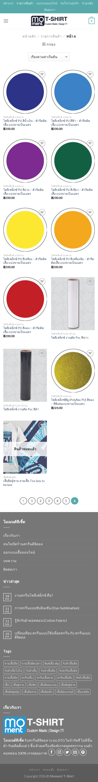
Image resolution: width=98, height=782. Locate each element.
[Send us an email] (75, 752)
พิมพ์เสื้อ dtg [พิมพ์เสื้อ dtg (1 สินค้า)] (52, 663)
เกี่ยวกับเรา (11, 535)
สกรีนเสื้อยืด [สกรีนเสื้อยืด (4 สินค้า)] (64, 677)
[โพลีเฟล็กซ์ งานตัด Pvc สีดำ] (25, 375)
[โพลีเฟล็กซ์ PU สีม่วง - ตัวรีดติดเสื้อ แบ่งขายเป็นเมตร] (25, 161)
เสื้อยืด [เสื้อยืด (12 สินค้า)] (32, 685)
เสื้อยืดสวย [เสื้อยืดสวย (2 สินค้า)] (30, 692)
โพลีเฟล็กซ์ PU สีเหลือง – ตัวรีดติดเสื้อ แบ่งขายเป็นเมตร (24, 261)
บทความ (10, 561)
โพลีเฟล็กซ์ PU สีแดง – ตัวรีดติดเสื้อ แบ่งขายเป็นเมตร (23, 330)
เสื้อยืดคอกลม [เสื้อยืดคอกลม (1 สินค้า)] (48, 685)
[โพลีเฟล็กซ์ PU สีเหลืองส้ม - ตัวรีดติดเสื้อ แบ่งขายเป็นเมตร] (73, 230)
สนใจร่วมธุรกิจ (69, 3)
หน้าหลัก (29, 36)
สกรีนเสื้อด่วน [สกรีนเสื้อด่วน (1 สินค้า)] (45, 677)
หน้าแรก (8, 3)
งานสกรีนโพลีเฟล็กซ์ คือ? (34, 595)
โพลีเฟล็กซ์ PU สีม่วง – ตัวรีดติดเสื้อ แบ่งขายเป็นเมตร (23, 191)
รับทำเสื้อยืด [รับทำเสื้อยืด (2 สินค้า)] (70, 663)
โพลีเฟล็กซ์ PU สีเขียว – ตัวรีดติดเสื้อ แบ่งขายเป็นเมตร (72, 191)
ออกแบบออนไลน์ (46, 3)
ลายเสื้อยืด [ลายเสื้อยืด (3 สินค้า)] (11, 677)
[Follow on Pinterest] (83, 752)
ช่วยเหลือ (87, 3)
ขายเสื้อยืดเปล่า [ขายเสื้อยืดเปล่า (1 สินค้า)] (31, 663)
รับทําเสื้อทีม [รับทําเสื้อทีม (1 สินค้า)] (48, 670)
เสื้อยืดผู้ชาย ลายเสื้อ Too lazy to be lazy (24, 483)
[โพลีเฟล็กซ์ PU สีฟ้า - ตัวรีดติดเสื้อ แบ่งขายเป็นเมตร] (73, 92)
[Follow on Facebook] (51, 752)
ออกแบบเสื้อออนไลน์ (19, 552)
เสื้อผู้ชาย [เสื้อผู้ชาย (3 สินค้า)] (18, 685)
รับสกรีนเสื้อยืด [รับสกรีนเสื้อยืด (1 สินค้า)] (68, 670)
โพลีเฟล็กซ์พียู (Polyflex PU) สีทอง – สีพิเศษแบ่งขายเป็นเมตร (72, 402)
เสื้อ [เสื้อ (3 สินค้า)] (7, 685)
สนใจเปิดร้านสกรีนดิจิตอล (23, 544)
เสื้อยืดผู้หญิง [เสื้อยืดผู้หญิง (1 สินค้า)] (12, 692)
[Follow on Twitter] (67, 752)
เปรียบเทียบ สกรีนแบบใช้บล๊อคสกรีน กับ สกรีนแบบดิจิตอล (52, 635)
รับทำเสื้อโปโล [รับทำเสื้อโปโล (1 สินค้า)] (13, 670)
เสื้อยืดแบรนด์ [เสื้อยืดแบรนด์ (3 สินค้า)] (65, 692)
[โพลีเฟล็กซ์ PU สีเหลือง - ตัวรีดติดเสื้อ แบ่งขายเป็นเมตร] (25, 230)
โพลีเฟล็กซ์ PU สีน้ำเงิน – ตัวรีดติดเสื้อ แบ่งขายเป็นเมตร (25, 122)
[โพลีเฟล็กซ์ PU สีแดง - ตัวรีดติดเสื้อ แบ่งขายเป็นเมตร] (25, 299)
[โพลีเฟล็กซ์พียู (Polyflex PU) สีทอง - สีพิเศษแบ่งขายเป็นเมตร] (73, 370)
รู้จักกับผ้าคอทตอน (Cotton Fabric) (41, 620)
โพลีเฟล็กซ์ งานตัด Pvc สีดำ (21, 409)
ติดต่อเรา (49, 10)
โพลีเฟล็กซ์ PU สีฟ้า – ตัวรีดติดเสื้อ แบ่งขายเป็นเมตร (70, 122)
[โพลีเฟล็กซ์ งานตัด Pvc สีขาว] (73, 303)
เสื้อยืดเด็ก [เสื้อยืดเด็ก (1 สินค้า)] (46, 692)
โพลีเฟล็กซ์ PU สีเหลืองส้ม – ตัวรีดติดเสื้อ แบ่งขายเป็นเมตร (72, 261)
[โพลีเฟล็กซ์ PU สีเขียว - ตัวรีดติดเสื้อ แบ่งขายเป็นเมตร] (73, 161)
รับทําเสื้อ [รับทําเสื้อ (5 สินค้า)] (31, 670)
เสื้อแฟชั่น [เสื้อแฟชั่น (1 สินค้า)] (83, 692)
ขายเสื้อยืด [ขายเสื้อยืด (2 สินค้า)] (11, 663)
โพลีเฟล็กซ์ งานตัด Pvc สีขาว (69, 337)
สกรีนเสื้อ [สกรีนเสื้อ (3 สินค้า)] (27, 677)
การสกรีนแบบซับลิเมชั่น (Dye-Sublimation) (47, 608)
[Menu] (6, 21)
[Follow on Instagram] (59, 752)
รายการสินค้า (25, 3)
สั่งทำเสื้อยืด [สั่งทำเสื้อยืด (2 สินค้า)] (83, 677)
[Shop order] (49, 57)
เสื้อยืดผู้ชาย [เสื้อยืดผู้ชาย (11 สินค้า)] (68, 685)
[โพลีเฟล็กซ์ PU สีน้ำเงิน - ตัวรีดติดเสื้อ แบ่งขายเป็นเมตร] (25, 92)
